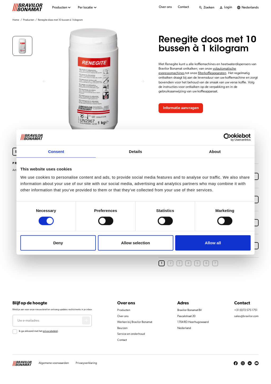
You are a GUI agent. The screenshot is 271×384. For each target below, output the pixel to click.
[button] (22, 46)
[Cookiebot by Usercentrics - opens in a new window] (227, 137)
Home (15, 20)
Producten (28, 20)
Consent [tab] (56, 151)
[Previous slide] (44, 82)
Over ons (165, 7)
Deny (58, 243)
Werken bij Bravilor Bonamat (134, 322)
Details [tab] (135, 151)
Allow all (213, 243)
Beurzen (122, 328)
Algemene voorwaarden (54, 363)
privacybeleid (50, 331)
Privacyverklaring (86, 363)
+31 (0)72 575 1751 (246, 310)
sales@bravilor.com (246, 316)
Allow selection (135, 243)
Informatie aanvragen (181, 108)
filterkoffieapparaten (212, 73)
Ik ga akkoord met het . (38, 331)
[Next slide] (143, 82)
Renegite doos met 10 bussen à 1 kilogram (60, 20)
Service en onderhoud (131, 334)
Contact (183, 7)
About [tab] (215, 151)
